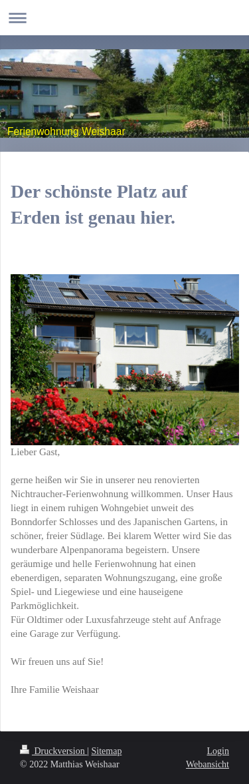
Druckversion (53, 751)
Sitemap (107, 751)
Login (218, 751)
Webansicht (207, 764)
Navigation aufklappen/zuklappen (124, 17)
